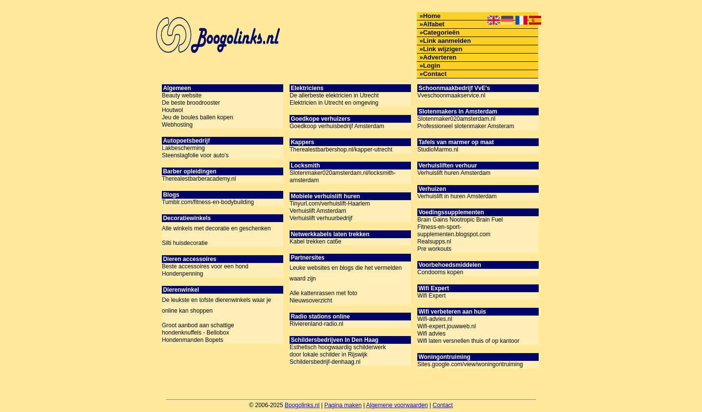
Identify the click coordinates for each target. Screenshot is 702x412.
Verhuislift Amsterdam (318, 210)
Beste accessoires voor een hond (205, 266)
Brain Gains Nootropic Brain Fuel (460, 219)
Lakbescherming (183, 148)
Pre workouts (434, 248)
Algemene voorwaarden (397, 405)
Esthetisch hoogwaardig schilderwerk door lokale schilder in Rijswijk (338, 351)
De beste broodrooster (191, 102)
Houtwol (172, 110)
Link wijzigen (443, 49)
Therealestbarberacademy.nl (199, 178)
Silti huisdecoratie (185, 243)
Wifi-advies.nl (434, 319)
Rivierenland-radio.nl (316, 323)
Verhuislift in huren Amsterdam (457, 196)
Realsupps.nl (434, 241)
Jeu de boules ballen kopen (197, 117)
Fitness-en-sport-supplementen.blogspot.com (453, 231)
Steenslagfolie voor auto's (195, 155)
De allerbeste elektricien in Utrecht (334, 95)
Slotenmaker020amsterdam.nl (456, 118)
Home (432, 15)
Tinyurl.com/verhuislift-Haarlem (330, 203)
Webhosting (177, 124)
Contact (435, 73)
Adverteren (440, 57)
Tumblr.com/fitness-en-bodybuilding (208, 202)
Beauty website (181, 95)
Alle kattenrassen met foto (323, 293)
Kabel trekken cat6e (315, 241)
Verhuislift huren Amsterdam (453, 172)
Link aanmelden (447, 40)
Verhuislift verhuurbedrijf (321, 218)
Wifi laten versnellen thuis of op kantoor (468, 340)
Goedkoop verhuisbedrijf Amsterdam (337, 126)
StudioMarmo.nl (437, 149)
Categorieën (441, 32)
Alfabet (434, 24)
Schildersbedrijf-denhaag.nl (325, 361)
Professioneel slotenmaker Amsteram (465, 126)
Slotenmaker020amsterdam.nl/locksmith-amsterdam (342, 176)
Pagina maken (343, 405)
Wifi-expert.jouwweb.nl (446, 326)
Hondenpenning (182, 273)
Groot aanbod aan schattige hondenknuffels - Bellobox (198, 329)
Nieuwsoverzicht (311, 300)
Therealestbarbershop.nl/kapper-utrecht (341, 149)
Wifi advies (431, 333)
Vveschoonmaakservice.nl (451, 95)
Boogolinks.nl (302, 405)
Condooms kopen (440, 272)
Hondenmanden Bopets (192, 340)
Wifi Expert (431, 295)
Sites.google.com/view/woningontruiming (470, 364)
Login (431, 65)
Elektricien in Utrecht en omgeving (334, 102)
